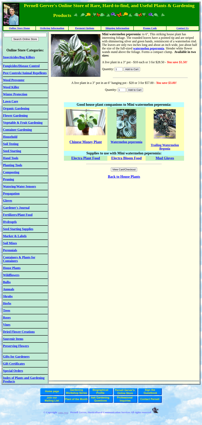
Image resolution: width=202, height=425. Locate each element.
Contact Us (182, 28)
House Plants (130, 177)
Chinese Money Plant (85, 142)
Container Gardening (17, 129)
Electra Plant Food (85, 158)
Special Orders (13, 370)
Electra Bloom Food (126, 158)
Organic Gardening (16, 108)
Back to (114, 177)
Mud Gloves (165, 158)
